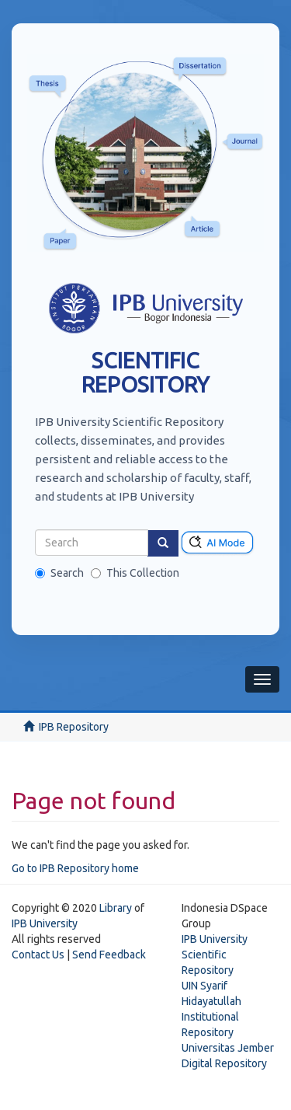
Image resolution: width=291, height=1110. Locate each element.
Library (115, 908)
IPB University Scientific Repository (215, 954)
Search (59, 573)
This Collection (135, 573)
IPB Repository (74, 727)
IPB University (45, 923)
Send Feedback (109, 954)
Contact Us (38, 954)
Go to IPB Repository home (75, 868)
